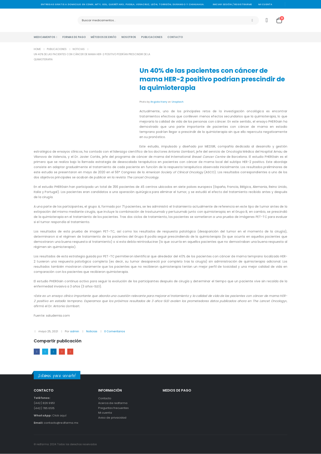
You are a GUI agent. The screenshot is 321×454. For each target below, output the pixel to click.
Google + (63, 352)
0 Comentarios (114, 331)
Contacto (175, 37)
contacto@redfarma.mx (56, 423)
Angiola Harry (158, 101)
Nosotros (128, 37)
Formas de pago (74, 37)
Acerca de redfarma (112, 404)
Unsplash (177, 101)
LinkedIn (54, 352)
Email (72, 352)
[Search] (252, 20)
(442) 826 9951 (44, 403)
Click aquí (50, 416)
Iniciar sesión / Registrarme (232, 4)
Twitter (46, 352)
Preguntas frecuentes (113, 409)
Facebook (37, 352)
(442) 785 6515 (44, 408)
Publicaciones (151, 37)
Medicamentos (44, 37)
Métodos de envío (103, 37)
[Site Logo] (53, 20)
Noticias (91, 331)
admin (74, 331)
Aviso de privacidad (112, 419)
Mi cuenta (265, 4)
